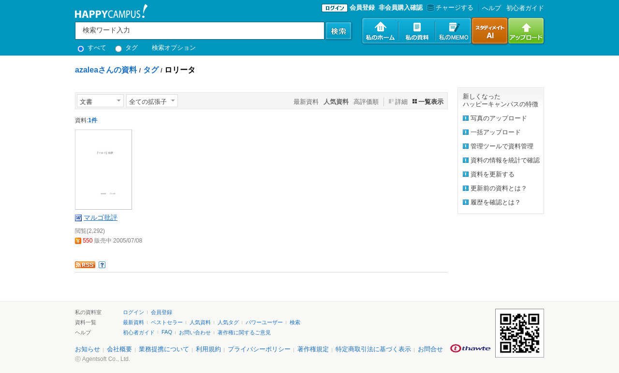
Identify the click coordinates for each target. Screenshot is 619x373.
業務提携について (164, 349)
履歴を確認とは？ (496, 202)
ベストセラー (167, 322)
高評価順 (366, 101)
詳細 (401, 101)
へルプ (491, 8)
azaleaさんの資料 (106, 70)
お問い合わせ (195, 332)
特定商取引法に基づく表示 (373, 349)
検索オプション (174, 47)
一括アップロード (496, 132)
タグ (126, 47)
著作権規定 (313, 349)
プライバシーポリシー (259, 349)
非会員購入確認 (401, 7)
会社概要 (119, 349)
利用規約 (208, 349)
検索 (295, 322)
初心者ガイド (525, 8)
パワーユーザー (264, 322)
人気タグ (228, 322)
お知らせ (87, 349)
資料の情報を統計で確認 (505, 160)
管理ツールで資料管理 (502, 146)
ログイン (133, 312)
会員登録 (362, 7)
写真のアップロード (499, 118)
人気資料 (200, 322)
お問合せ (430, 349)
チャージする (449, 7)
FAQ (167, 332)
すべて (91, 47)
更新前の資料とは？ (499, 188)
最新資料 (306, 101)
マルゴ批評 (101, 217)
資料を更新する (493, 174)
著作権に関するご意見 (244, 332)
